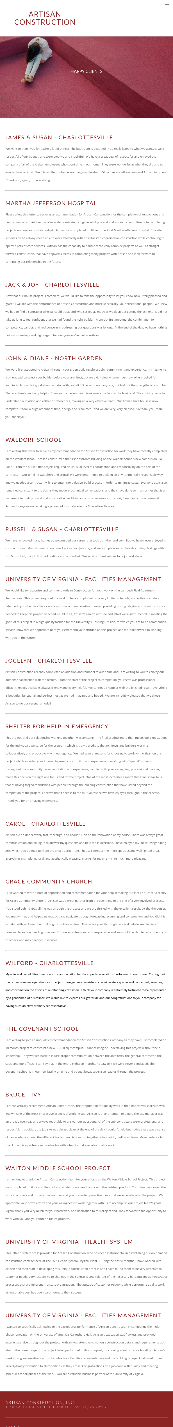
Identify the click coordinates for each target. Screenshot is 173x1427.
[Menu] (167, 5)
